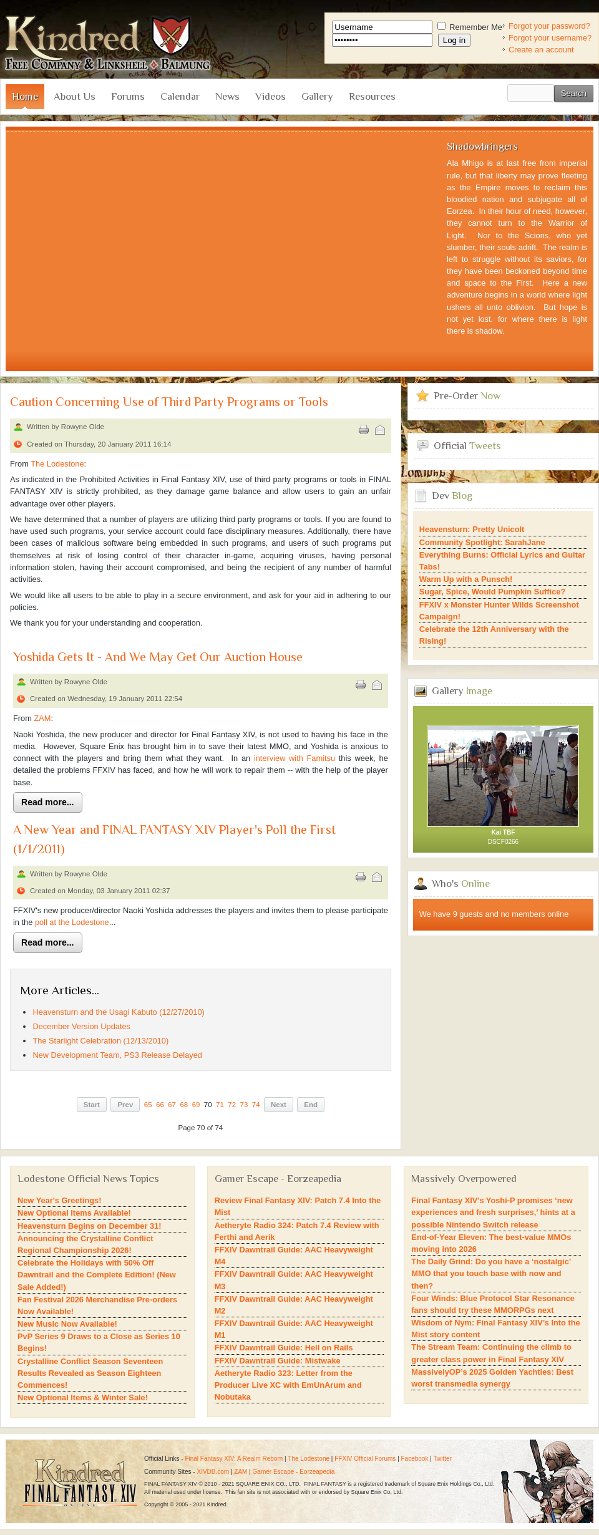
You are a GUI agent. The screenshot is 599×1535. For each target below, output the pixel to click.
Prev (125, 1104)
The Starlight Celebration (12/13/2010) (100, 1040)
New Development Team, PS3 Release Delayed (117, 1055)
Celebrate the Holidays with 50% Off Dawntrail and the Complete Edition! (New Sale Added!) (96, 1274)
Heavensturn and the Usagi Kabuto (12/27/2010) (118, 1012)
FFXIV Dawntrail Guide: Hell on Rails (284, 1347)
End (311, 1104)
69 (196, 1104)
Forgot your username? (550, 37)
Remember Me (469, 27)
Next (278, 1104)
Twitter (442, 1458)
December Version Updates (81, 1026)
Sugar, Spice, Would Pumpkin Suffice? (492, 591)
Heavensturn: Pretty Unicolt (472, 529)
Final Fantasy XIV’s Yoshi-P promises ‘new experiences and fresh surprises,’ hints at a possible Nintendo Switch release (493, 1212)
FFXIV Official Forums (365, 1458)
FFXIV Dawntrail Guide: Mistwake (278, 1360)
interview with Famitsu (294, 758)
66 (160, 1104)
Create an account (541, 49)
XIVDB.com (213, 1471)
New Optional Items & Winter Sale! (82, 1397)
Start (92, 1104)
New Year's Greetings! (59, 1200)
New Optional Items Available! (74, 1213)
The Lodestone (57, 463)
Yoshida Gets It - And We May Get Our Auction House (158, 657)
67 (172, 1104)
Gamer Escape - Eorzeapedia (294, 1471)
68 (184, 1104)
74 (256, 1104)
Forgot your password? (549, 26)
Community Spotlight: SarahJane (482, 542)
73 (244, 1104)
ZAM (42, 718)
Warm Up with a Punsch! (466, 579)
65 (148, 1104)
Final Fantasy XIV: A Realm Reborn (234, 1458)
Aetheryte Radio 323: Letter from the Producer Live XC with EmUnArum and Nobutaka (288, 1385)
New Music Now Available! (67, 1324)
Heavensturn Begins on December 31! (89, 1226)
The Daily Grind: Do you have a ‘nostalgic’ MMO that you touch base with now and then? (490, 1273)
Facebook (415, 1458)
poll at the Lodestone (72, 922)
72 (232, 1104)
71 (220, 1104)
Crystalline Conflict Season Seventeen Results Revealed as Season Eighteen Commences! (90, 1373)
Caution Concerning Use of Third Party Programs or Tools (169, 402)
